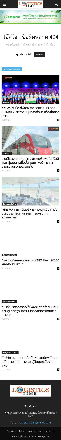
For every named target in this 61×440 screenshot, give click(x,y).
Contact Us (49, 431)
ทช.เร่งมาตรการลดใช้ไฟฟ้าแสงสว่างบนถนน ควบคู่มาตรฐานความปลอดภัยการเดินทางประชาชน (30, 311)
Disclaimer (11, 431)
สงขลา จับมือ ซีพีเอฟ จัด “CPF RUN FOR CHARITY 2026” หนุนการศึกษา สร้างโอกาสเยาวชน (30, 112)
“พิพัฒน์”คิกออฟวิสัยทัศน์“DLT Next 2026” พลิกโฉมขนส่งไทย (30, 262)
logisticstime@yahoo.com (36, 422)
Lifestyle (5, 103)
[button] (56, 4)
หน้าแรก (39, 54)
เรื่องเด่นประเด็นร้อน (9, 204)
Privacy (22, 431)
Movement (6, 153)
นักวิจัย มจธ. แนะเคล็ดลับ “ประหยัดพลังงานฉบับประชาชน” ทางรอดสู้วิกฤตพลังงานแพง (30, 361)
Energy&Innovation (10, 352)
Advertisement (34, 431)
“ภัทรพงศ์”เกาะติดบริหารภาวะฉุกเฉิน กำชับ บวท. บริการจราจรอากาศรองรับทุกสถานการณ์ (30, 213)
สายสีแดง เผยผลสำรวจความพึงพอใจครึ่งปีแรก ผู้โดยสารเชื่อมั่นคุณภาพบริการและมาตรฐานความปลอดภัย (30, 162)
